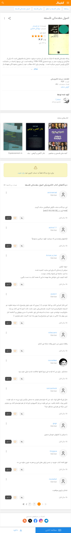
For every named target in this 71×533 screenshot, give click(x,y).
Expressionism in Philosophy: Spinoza (14, 153)
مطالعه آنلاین (53, 530)
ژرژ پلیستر (36, 26)
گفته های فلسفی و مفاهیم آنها (58, 153)
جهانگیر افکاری (35, 28)
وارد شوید (21, 173)
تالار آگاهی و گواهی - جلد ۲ (36, 153)
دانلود (17, 530)
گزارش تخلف (65, 87)
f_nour (58, 99)
